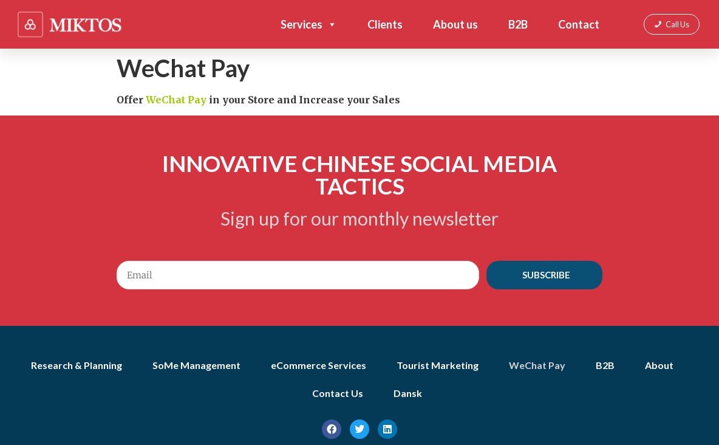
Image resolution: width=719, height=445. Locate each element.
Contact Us (337, 393)
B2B (518, 24)
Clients (385, 24)
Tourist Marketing (438, 365)
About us (455, 24)
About (659, 365)
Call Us (677, 24)
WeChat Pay (537, 365)
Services (309, 24)
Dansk (408, 393)
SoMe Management (196, 365)
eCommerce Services (318, 365)
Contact (578, 24)
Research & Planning (76, 365)
